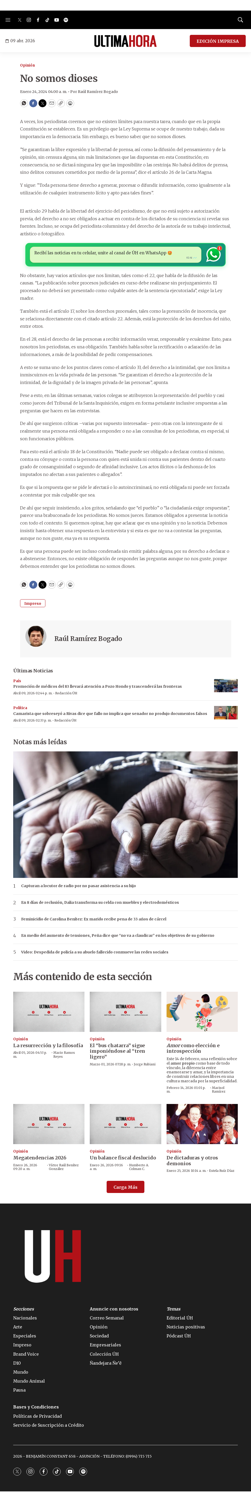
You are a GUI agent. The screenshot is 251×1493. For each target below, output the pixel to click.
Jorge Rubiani (144, 1066)
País (17, 682)
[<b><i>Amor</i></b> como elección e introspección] (202, 1013)
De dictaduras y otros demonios (192, 1162)
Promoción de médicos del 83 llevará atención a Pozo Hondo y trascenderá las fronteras (97, 688)
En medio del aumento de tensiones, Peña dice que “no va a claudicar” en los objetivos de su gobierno (117, 937)
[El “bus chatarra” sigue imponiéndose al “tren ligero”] (125, 1013)
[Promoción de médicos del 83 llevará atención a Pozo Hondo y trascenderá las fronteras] (226, 687)
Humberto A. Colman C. (139, 1168)
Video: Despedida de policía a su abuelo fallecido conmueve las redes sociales (94, 954)
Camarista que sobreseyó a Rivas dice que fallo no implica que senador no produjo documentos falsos (110, 715)
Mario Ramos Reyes (64, 1056)
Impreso (32, 605)
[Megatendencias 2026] (48, 1126)
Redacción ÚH (66, 695)
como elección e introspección (193, 1050)
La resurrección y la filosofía (48, 1047)
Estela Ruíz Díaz (221, 1172)
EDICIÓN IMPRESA (218, 41)
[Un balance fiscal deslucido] (125, 1126)
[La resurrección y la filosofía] (48, 1013)
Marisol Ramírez (218, 1091)
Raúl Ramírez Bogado (88, 640)
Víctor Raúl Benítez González (64, 1168)
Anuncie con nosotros (114, 1310)
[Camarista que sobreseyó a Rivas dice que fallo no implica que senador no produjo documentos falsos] (226, 714)
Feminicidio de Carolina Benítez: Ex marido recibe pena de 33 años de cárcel (93, 920)
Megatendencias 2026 (39, 1159)
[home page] (125, 41)
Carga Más (125, 1188)
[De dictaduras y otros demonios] (202, 1126)
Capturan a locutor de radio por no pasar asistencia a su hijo (78, 887)
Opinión (27, 65)
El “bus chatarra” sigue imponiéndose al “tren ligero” (117, 1052)
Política (20, 709)
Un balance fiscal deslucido (123, 1159)
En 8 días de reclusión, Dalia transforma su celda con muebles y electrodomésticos (100, 904)
